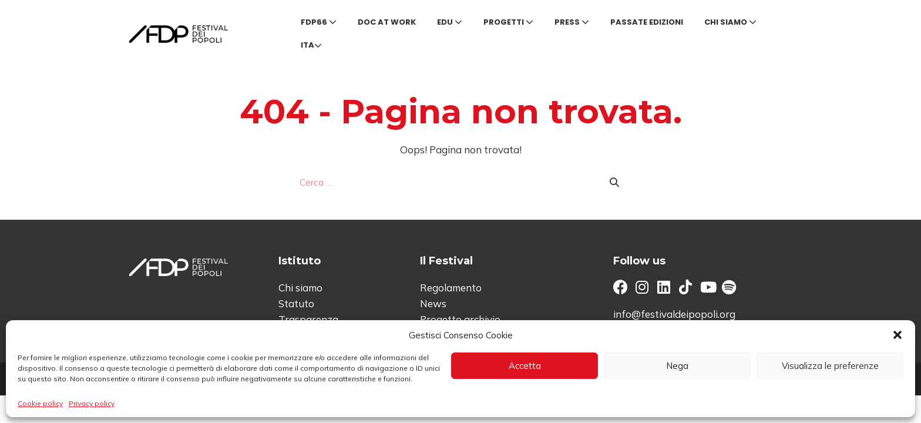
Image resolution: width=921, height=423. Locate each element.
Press (571, 22)
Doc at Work (387, 22)
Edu (449, 22)
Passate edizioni (646, 22)
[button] (897, 335)
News (433, 303)
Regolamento (451, 287)
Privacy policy (92, 403)
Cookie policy (40, 403)
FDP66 (319, 22)
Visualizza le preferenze (830, 365)
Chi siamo (730, 22)
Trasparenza (308, 319)
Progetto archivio (460, 319)
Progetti (508, 22)
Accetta (525, 365)
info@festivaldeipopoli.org (674, 314)
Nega (677, 365)
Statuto (296, 303)
